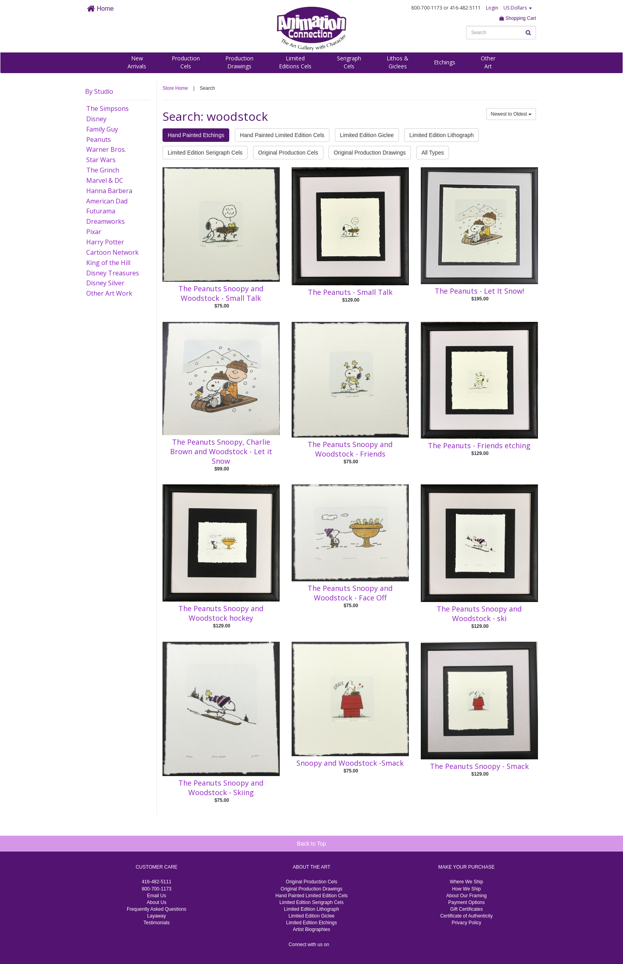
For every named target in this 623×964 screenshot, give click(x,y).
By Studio (99, 91)
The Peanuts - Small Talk (350, 292)
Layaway (156, 916)
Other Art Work (109, 293)
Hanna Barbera (109, 190)
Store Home (175, 88)
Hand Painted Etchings (196, 135)
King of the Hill (108, 262)
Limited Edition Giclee (367, 135)
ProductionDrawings (239, 62)
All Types (433, 152)
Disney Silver (105, 283)
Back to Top (311, 843)
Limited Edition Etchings (311, 922)
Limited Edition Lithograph (441, 135)
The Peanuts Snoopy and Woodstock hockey (220, 613)
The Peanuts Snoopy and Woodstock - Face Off (350, 592)
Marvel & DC (104, 180)
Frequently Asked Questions (156, 909)
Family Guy (102, 129)
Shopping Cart (517, 18)
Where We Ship (466, 882)
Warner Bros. (106, 149)
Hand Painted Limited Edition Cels (282, 135)
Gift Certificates (466, 909)
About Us (156, 902)
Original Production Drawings (370, 152)
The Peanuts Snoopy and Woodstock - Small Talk (220, 293)
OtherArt (488, 62)
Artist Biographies (311, 929)
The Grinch (102, 170)
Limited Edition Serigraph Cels (205, 152)
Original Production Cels (288, 152)
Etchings (444, 62)
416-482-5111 (157, 882)
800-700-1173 (157, 889)
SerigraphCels (349, 62)
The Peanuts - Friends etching (479, 445)
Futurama (100, 211)
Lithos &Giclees (397, 62)
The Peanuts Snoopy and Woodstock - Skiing (220, 787)
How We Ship (466, 889)
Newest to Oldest (511, 114)
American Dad (107, 201)
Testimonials (156, 922)
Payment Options (466, 902)
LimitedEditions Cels (295, 62)
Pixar (93, 231)
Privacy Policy (467, 922)
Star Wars (101, 159)
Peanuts (98, 139)
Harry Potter (105, 242)
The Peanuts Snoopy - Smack (479, 766)
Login (492, 7)
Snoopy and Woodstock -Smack (350, 763)
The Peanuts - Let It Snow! (479, 291)
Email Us (156, 895)
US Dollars (517, 7)
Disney (96, 118)
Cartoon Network (112, 252)
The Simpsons (107, 108)
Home (100, 8)
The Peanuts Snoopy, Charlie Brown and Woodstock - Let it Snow (221, 451)
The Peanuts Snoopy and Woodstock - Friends (350, 449)
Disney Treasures (112, 273)
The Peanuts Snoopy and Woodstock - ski (479, 613)
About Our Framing (466, 895)
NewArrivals (137, 62)
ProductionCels (186, 62)
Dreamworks (105, 221)
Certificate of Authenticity (466, 916)
